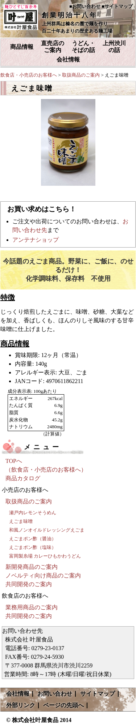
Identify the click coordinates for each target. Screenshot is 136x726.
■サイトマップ (117, 6)
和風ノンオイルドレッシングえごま (47, 530)
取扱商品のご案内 (81, 75)
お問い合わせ (54, 694)
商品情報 (21, 47)
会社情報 (68, 59)
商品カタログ (22, 478)
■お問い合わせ (84, 6)
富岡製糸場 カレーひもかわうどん (45, 556)
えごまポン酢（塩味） (32, 547)
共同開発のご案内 (28, 584)
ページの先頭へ (63, 705)
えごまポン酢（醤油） (32, 538)
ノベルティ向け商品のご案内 (43, 575)
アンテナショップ (35, 240)
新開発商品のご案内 (31, 567)
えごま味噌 (21, 521)
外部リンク (20, 705)
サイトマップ (97, 694)
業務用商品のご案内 (31, 607)
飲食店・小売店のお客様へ (28, 75)
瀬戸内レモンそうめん (32, 512)
